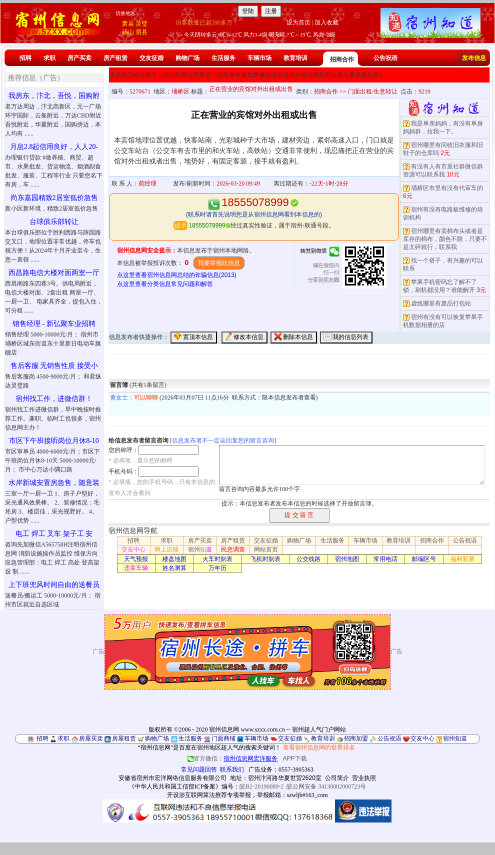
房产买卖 (80, 58)
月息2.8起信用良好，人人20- (54, 146)
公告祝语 (386, 58)
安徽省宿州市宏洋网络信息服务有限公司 (172, 778)
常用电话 (386, 559)
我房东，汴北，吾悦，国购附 (54, 96)
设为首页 (298, 22)
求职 (50, 58)
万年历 (217, 568)
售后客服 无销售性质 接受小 (54, 366)
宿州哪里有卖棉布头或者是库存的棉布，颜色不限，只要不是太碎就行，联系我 (445, 239)
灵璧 (142, 23)
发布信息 (474, 58)
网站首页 (266, 549)
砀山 (128, 32)
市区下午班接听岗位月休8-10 (54, 440)
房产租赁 (116, 58)
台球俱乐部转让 (54, 222)
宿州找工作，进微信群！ (54, 398)
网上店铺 (166, 549)
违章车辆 (136, 568)
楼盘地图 (174, 559)
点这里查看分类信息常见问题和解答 (165, 284)
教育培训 (296, 58)
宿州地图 (347, 559)
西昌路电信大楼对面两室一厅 (54, 272)
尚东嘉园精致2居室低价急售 (54, 198)
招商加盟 (356, 738)
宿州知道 (455, 738)
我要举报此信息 (219, 263)
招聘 (26, 58)
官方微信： (233, 758)
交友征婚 (152, 58)
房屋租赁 (124, 738)
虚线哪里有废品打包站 (441, 303)
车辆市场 (260, 58)
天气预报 (136, 559)
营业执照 (364, 778)
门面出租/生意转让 (373, 91)
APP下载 (295, 758)
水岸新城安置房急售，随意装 (54, 482)
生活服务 (224, 58)
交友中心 (134, 549)
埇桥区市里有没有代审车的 (447, 188)
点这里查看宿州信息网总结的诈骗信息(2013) (176, 275)
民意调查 (233, 549)
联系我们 (232, 769)
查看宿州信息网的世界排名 (319, 747)
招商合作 (342, 59)
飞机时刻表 (265, 559)
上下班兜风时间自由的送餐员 (54, 584)
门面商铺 (224, 738)
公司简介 (337, 778)
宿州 (200, 549)
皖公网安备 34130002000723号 (326, 786)
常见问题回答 (199, 769)
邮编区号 (424, 559)
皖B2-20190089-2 (262, 786)
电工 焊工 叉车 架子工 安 (54, 534)
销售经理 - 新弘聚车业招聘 (54, 324)
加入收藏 (326, 22)
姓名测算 (174, 568)
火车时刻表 (217, 559)
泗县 (142, 32)
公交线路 (308, 559)
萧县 (128, 23)
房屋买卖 (91, 738)
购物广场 (188, 58)
